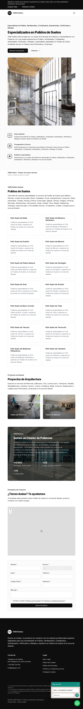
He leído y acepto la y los (39, 601)
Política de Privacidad (33, 601)
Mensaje (14, 590)
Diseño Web (12, 702)
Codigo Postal (16, 581)
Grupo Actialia (21, 702)
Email (13, 573)
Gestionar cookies (28, 7)
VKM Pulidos (15, 13)
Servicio (46, 564)
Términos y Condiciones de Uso (54, 601)
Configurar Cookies (49, 672)
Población (47, 581)
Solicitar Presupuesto (17, 50)
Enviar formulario (41, 605)
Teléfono (46, 573)
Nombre (14, 564)
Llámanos (35, 50)
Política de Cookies (49, 662)
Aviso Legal (46, 659)
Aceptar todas (12, 7)
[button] (41, 531)
